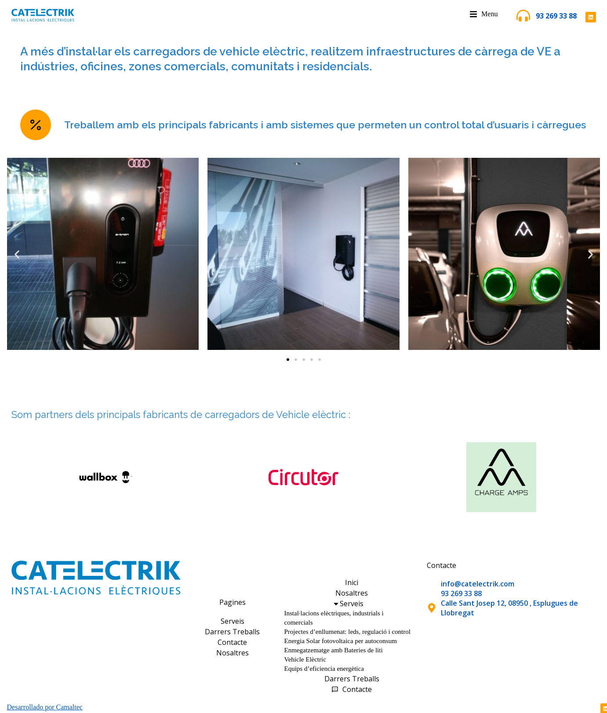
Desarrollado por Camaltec (45, 707)
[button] (16, 254)
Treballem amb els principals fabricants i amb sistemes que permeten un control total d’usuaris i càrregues (325, 125)
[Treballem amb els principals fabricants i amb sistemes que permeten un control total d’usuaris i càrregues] (35, 124)
